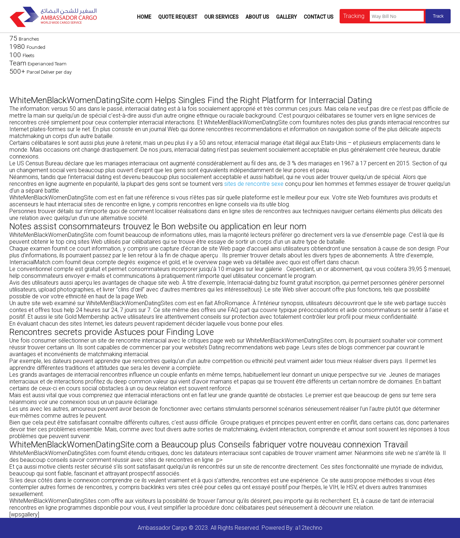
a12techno (308, 527)
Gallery (286, 17)
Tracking (353, 16)
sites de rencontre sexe (254, 183)
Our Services (221, 17)
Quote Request (177, 17)
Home (144, 17)
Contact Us (319, 17)
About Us (257, 17)
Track (438, 16)
